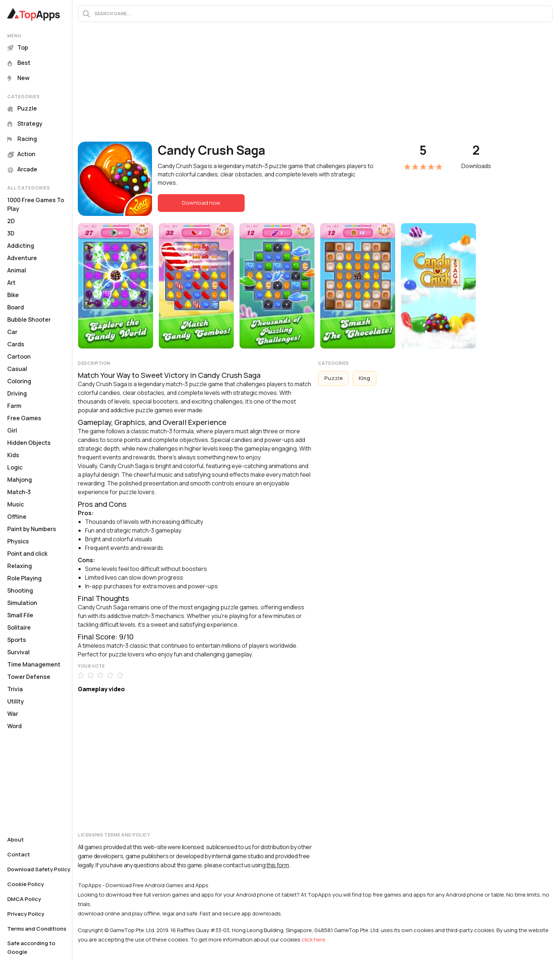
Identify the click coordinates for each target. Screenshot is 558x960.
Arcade (22, 169)
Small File (20, 615)
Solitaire (19, 627)
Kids (13, 455)
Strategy (24, 124)
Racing (22, 139)
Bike (13, 295)
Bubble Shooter (29, 320)
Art (11, 283)
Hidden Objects (29, 443)
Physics (18, 541)
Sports (16, 640)
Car (12, 332)
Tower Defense (28, 677)
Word (14, 726)
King (364, 378)
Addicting (20, 246)
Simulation (22, 603)
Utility (15, 701)
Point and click (27, 554)
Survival (18, 652)
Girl (12, 430)
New (18, 78)
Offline (16, 517)
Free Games (24, 418)
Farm (14, 406)
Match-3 (19, 492)
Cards (15, 344)
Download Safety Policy (38, 869)
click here (313, 939)
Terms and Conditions (36, 928)
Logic (14, 467)
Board (15, 307)
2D (11, 221)
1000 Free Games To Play (35, 204)
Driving (17, 393)
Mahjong (19, 480)
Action (21, 154)
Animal (16, 270)
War (12, 714)
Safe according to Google (31, 947)
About (15, 839)
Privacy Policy (25, 914)
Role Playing (24, 578)
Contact (18, 854)
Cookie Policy (25, 884)
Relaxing (19, 566)
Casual (17, 369)
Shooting (20, 590)
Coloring (19, 381)
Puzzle (22, 108)
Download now (201, 202)
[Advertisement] (315, 87)
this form (277, 865)
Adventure (22, 258)
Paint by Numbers (31, 529)
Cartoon (19, 356)
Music (15, 504)
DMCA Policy (24, 899)
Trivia (15, 689)
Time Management (33, 664)
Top (17, 47)
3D (10, 233)
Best (18, 63)
